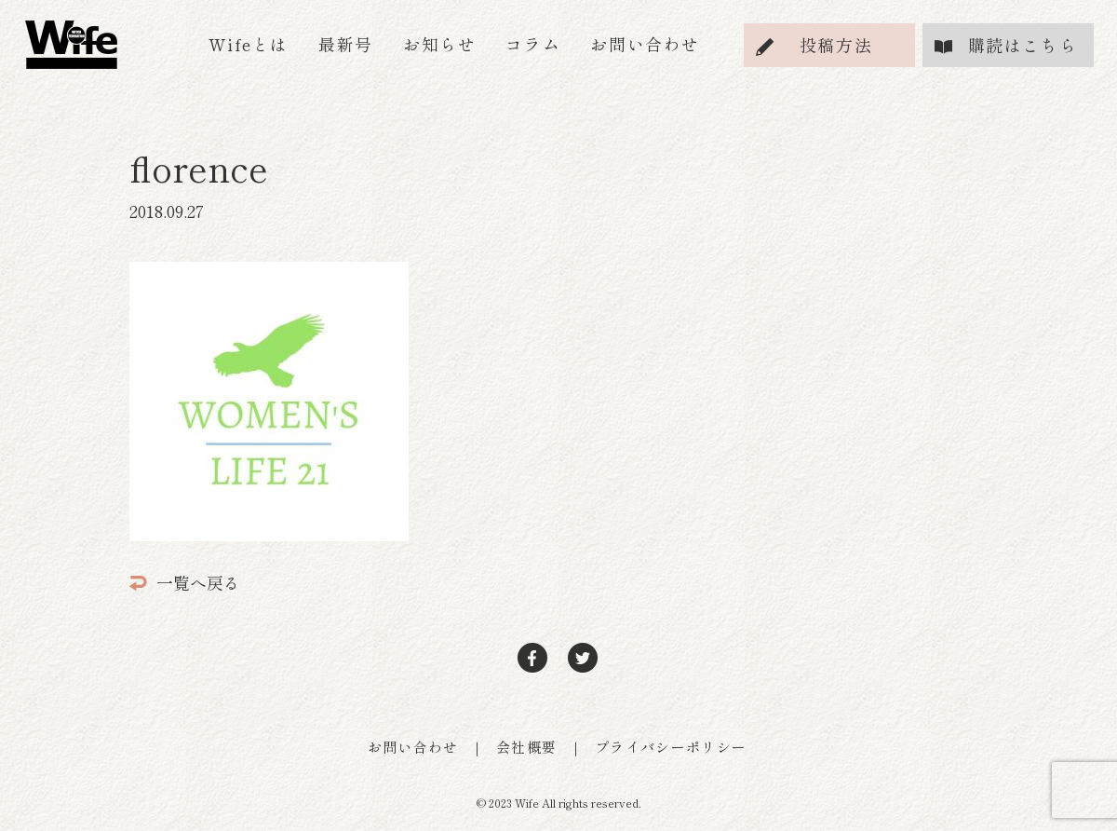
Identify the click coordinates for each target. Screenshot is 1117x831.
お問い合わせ (645, 44)
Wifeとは (249, 44)
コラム (532, 44)
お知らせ (439, 44)
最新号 (345, 44)
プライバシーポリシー (671, 746)
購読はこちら (1023, 45)
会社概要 (526, 746)
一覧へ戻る (184, 582)
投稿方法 (836, 45)
